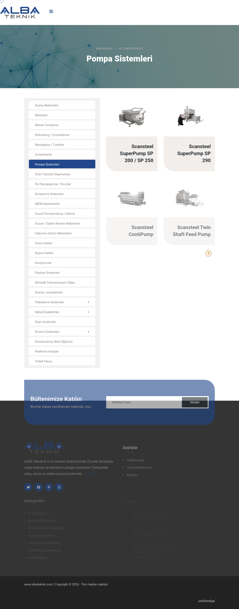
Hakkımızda (135, 462)
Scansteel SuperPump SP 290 (194, 154)
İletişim (132, 476)
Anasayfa (104, 48)
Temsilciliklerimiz (139, 469)
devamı (91, 475)
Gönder (194, 404)
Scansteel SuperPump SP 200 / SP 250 (136, 154)
